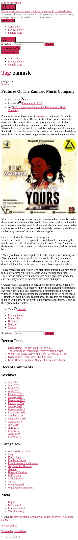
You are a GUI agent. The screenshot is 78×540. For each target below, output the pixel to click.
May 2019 (13, 430)
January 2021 (15, 397)
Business (13, 321)
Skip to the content (11, 2)
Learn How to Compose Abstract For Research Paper (36, 360)
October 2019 (15, 415)
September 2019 (16, 418)
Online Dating (15, 478)
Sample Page (15, 32)
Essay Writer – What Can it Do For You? (30, 356)
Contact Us (14, 26)
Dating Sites (14, 457)
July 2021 (13, 382)
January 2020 (15, 406)
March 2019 (14, 436)
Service (5, 84)
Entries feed (14, 505)
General (12, 324)
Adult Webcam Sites (19, 451)
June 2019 (13, 427)
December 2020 (16, 400)
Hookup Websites (17, 472)
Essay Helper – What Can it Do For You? (30, 347)
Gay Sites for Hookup (20, 466)
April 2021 (14, 391)
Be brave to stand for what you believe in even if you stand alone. (36, 11)
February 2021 (16, 394)
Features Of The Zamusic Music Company (37, 91)
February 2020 (16, 403)
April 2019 (14, 433)
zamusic (40, 116)
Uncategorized (16, 484)
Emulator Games (17, 460)
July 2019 (13, 424)
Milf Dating (14, 475)
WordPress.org (16, 511)
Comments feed (16, 508)
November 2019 (16, 412)
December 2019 (16, 409)
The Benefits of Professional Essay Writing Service (35, 350)
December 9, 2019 (32, 103)
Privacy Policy (16, 29)
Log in (11, 502)
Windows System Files (20, 487)
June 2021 (13, 385)
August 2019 (15, 421)
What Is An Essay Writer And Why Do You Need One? (37, 353)
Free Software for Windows (23, 463)
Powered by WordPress (13, 531)
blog (10, 454)
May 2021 (13, 388)
